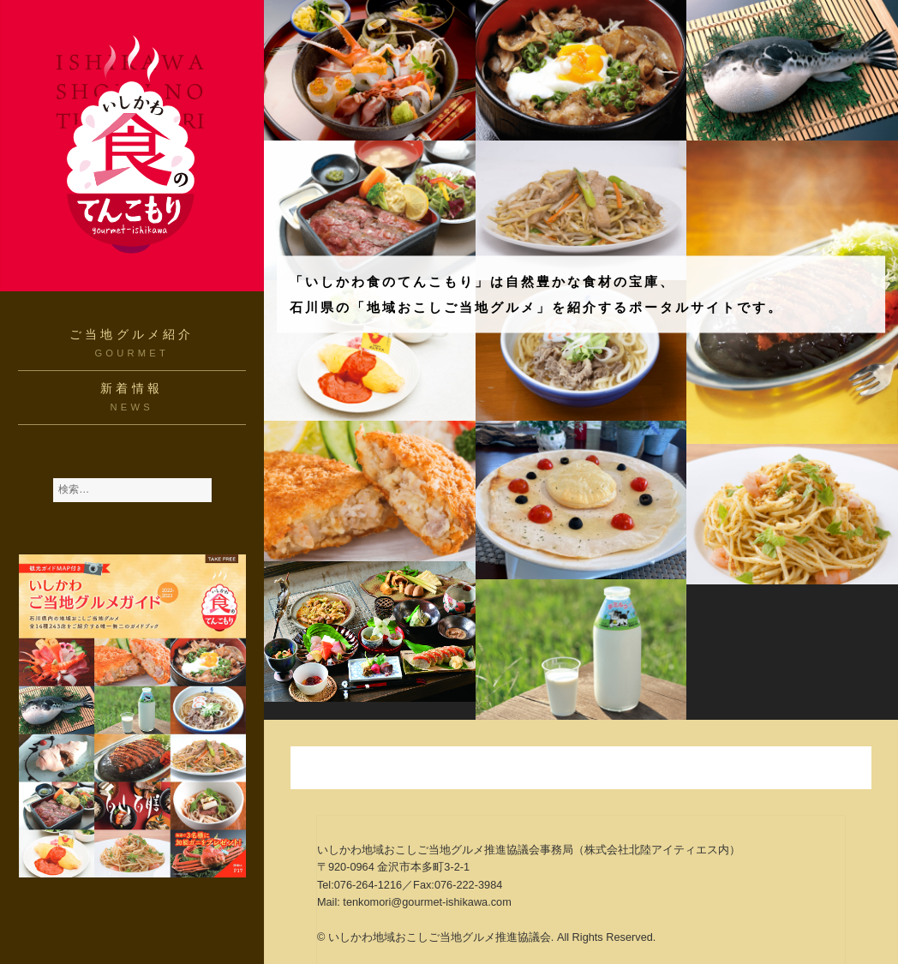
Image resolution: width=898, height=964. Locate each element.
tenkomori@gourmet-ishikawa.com (427, 901)
